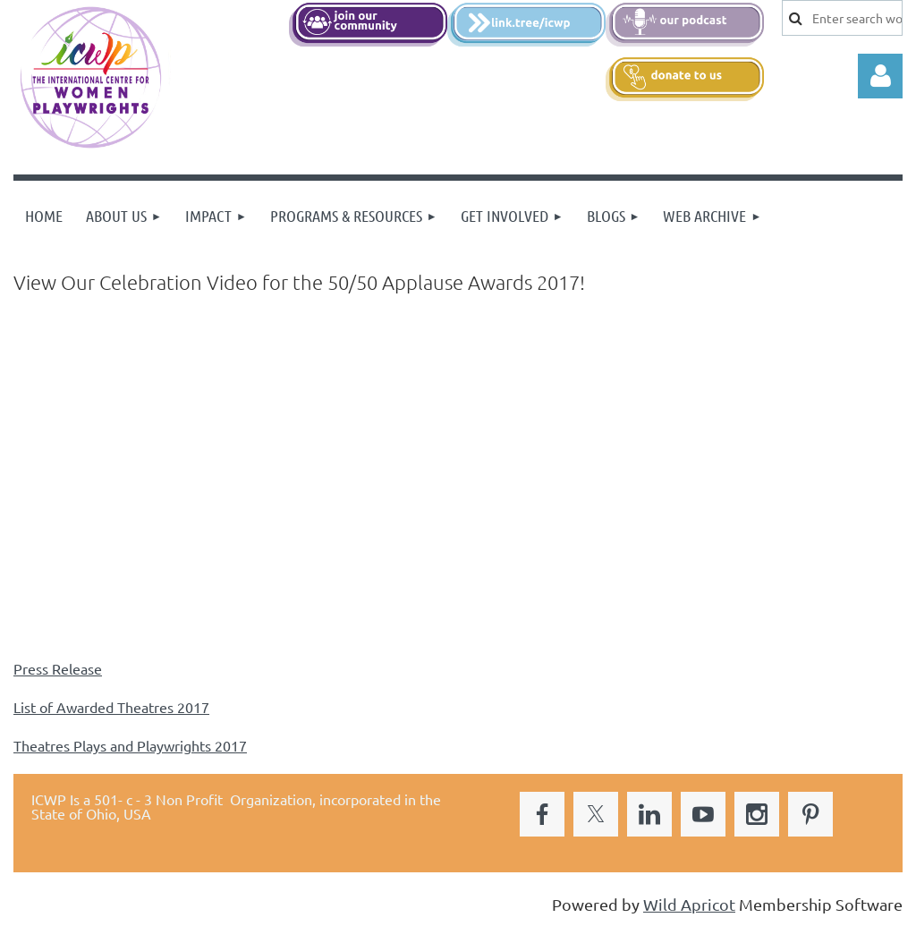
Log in (880, 76)
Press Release (57, 668)
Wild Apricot (689, 904)
